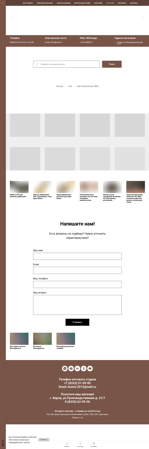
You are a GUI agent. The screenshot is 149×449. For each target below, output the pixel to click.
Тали (70, 86)
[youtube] (90, 368)
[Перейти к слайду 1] (75, 31)
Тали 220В (98, 3)
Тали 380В (110, 3)
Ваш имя (38, 250)
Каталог (59, 86)
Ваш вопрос (40, 292)
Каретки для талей (82, 3)
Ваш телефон (40, 278)
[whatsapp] (65, 368)
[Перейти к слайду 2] (77, 31)
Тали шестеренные (45, 3)
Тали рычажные (63, 3)
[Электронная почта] (71, 368)
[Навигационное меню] (3, 3)
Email (36, 264)
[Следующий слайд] (144, 17)
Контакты (122, 3)
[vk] (77, 368)
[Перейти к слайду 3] (79, 31)
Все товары (28, 3)
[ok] (83, 368)
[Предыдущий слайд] (11, 17)
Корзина (134, 3)
